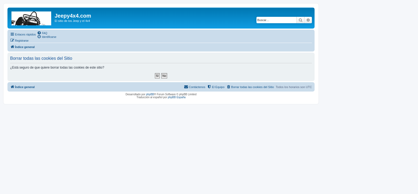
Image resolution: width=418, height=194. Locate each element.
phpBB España (177, 97)
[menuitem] (42, 33)
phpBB (150, 94)
